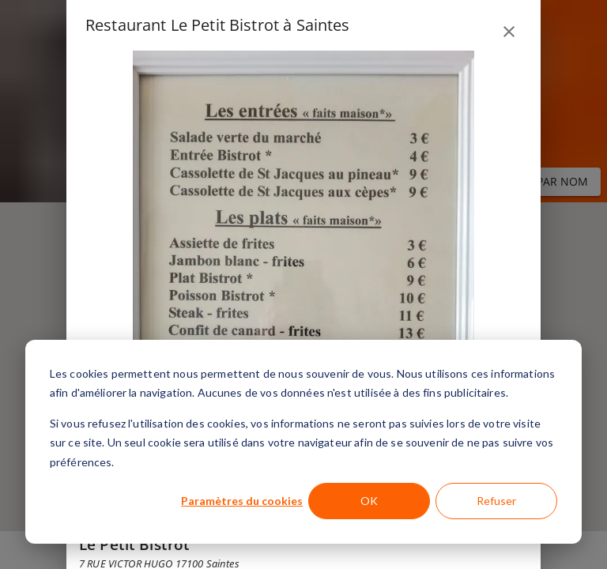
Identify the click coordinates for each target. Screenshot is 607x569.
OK (369, 500)
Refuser (496, 500)
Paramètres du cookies (242, 500)
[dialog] (303, 442)
